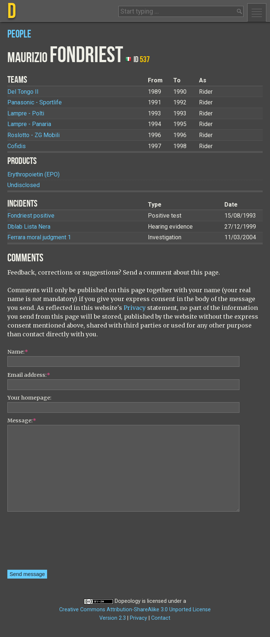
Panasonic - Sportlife (34, 102)
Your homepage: (29, 397)
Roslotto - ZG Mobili (33, 135)
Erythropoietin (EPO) (33, 174)
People (19, 34)
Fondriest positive (30, 215)
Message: (21, 420)
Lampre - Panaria (29, 124)
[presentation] (37, 543)
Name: (17, 351)
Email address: (28, 375)
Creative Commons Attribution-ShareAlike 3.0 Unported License (135, 609)
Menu (256, 12)
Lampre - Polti (25, 113)
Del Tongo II (23, 91)
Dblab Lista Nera (28, 226)
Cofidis (16, 146)
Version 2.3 (112, 618)
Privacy (135, 307)
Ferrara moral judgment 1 (39, 237)
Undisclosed (23, 185)
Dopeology (128, 601)
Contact (160, 618)
